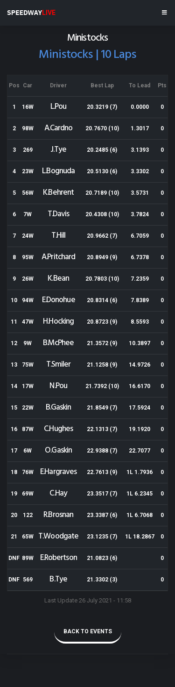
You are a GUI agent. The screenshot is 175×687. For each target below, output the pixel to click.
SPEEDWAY (31, 12)
